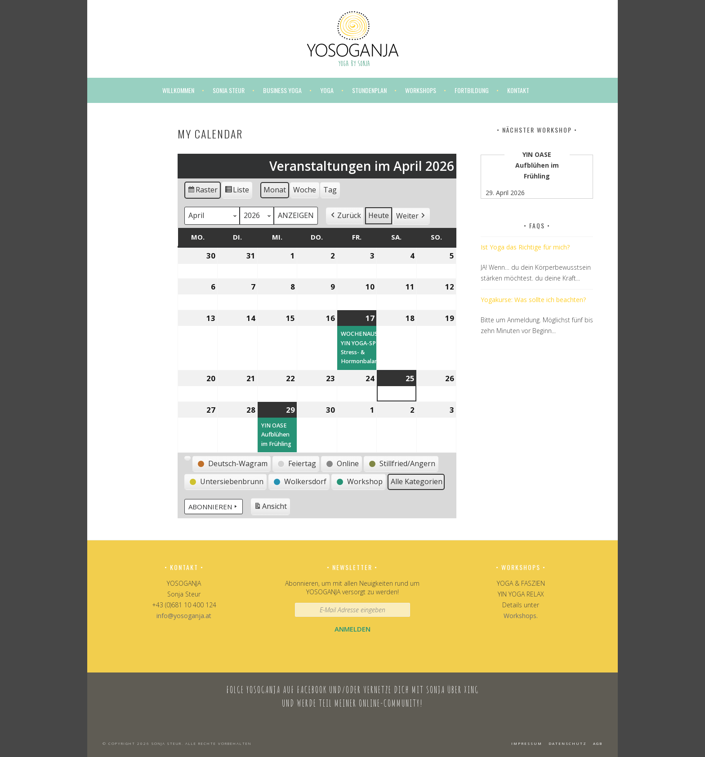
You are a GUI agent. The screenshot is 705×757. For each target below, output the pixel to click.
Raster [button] (203, 191)
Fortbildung (472, 90)
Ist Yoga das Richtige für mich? (525, 247)
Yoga (327, 90)
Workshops (420, 90)
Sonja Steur (229, 90)
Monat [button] (274, 190)
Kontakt (518, 90)
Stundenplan (369, 90)
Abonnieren (213, 506)
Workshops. (521, 615)
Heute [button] (378, 215)
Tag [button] (330, 190)
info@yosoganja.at (183, 615)
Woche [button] (304, 190)
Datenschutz (568, 743)
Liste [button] (236, 191)
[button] (345, 215)
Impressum (526, 743)
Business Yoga (282, 90)
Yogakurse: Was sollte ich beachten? (533, 299)
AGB (597, 743)
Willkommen (178, 90)
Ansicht (272, 507)
